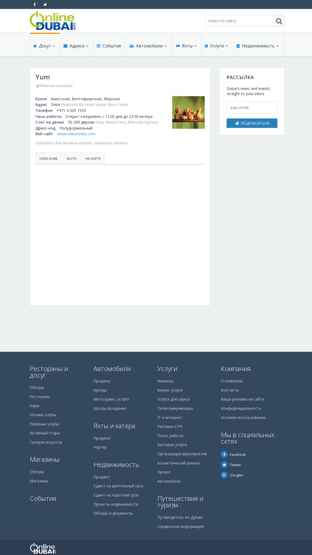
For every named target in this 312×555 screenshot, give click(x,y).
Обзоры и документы (113, 513)
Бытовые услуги (172, 444)
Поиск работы (170, 435)
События (109, 47)
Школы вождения (110, 408)
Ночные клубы (43, 414)
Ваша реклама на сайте (242, 399)
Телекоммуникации (175, 408)
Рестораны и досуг (49, 371)
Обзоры (37, 387)
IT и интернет (169, 417)
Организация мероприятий (182, 453)
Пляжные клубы (44, 424)
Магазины (44, 459)
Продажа (102, 380)
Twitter (231, 464)
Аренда (100, 390)
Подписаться (252, 123)
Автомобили (148, 47)
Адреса (75, 47)
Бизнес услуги (170, 390)
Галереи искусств (46, 442)
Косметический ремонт (179, 463)
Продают (102, 476)
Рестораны (40, 396)
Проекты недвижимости (116, 504)
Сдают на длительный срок (119, 485)
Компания (236, 368)
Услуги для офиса (173, 399)
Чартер (100, 447)
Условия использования (243, 417)
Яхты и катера (114, 425)
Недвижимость (257, 47)
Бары (34, 405)
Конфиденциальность (241, 408)
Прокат (164, 472)
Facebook (233, 454)
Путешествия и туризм (180, 501)
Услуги (216, 47)
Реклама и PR (169, 426)
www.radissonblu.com (76, 133)
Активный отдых (45, 432)
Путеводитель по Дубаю (180, 517)
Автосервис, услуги (111, 399)
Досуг (44, 47)
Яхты (186, 47)
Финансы (165, 380)
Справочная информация (180, 526)
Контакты (230, 390)
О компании (232, 380)
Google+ (232, 475)
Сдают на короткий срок (116, 495)
